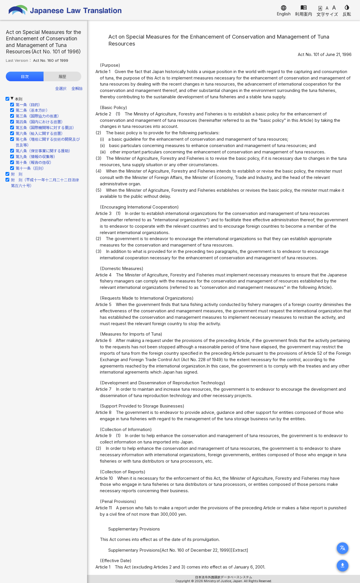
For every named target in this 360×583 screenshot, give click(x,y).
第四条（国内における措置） (40, 122)
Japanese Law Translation (65, 10)
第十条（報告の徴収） (34, 162)
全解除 (77, 88)
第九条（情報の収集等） (36, 156)
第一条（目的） (29, 104)
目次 (24, 76)
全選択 (60, 88)
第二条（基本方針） (33, 110)
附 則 (16, 174)
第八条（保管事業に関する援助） (44, 151)
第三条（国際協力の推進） (38, 116)
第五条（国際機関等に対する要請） (46, 127)
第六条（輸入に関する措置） (40, 133)
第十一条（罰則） (31, 168)
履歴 (62, 76)
